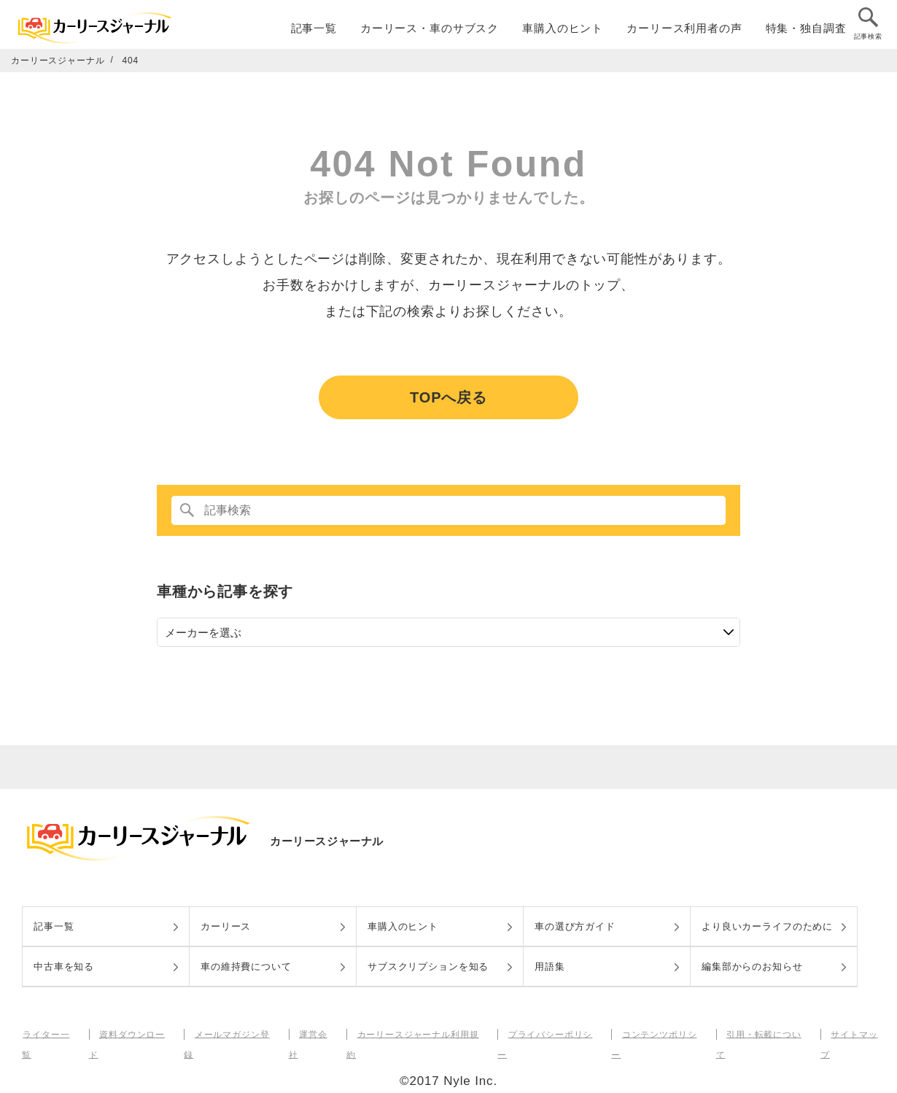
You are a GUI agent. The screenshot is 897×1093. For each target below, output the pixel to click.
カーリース (226, 926)
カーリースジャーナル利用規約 (419, 1034)
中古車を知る (64, 966)
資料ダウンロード (135, 1034)
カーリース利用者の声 (684, 30)
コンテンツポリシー (660, 1034)
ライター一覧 (50, 1034)
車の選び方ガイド (575, 926)
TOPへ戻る (448, 397)
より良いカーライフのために (767, 926)
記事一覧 (314, 30)
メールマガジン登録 (235, 1034)
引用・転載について (764, 1034)
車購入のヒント (562, 30)
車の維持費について (246, 966)
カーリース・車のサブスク (429, 30)
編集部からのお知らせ (752, 966)
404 (131, 60)
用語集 (550, 966)
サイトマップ (854, 1034)
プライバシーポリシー (552, 1034)
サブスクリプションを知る (428, 966)
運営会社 (315, 1034)
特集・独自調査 (806, 30)
